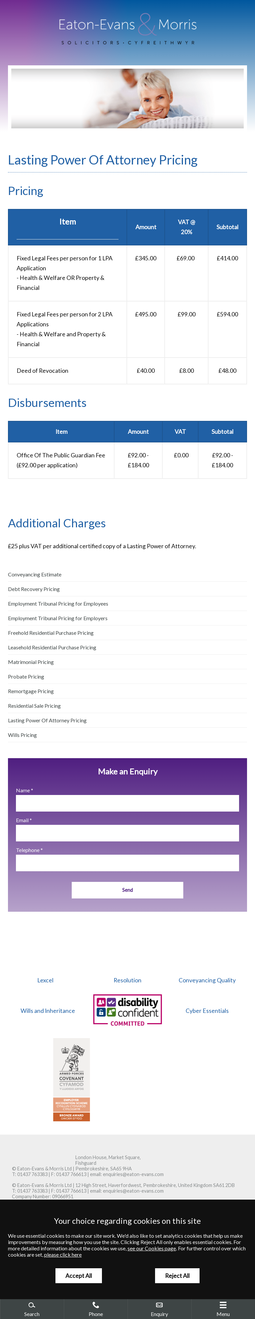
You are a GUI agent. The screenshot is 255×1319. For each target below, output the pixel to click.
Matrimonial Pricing (31, 662)
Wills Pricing (22, 735)
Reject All (177, 1275)
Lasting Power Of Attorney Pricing (47, 720)
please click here (63, 1254)
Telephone (28, 850)
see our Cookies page (152, 1248)
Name (23, 790)
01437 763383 (32, 1174)
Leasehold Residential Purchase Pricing (52, 647)
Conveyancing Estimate (34, 574)
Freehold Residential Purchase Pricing (51, 632)
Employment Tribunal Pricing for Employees (58, 603)
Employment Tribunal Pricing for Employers (58, 618)
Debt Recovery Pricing (34, 589)
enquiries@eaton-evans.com (133, 1174)
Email (22, 820)
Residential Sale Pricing (34, 705)
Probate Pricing (26, 676)
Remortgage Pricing (31, 691)
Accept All (78, 1275)
